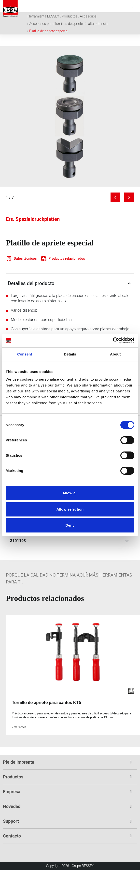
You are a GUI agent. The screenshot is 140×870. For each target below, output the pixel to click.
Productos (69, 16)
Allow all (70, 493)
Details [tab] (70, 354)
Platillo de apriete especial (48, 31)
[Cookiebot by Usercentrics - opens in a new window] (112, 340)
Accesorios (88, 16)
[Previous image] (115, 197)
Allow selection (70, 509)
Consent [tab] (24, 354)
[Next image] (129, 197)
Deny (69, 525)
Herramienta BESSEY (43, 16)
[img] (70, 116)
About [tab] (115, 354)
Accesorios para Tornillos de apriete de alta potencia (68, 24)
